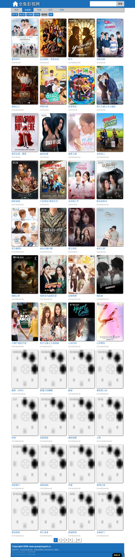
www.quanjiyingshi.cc (40, 546)
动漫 (39, 10)
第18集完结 (18, 447)
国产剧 (15, 14)
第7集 (15, 68)
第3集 (100, 68)
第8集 (44, 305)
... (74, 540)
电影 (16, 10)
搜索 (120, 4)
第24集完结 (75, 447)
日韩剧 (29, 14)
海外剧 (44, 14)
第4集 (72, 68)
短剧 (51, 14)
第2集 (44, 115)
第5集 (44, 21)
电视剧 (28, 10)
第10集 (101, 21)
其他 (62, 10)
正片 (15, 399)
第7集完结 (74, 305)
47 (79, 540)
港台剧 (22, 14)
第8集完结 (46, 257)
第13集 (16, 210)
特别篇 (73, 21)
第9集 (72, 163)
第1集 (100, 115)
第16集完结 (18, 257)
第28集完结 (46, 352)
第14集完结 (103, 494)
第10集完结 (75, 257)
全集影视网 (29, 4)
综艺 (50, 10)
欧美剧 (37, 14)
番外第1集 (103, 352)
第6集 (15, 21)
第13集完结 (46, 494)
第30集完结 (46, 447)
